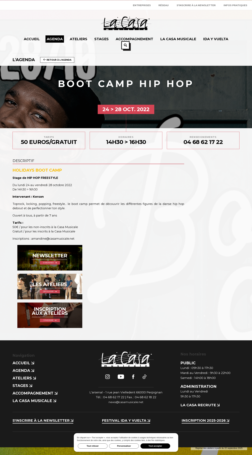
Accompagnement (35, 401)
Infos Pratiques (235, 5)
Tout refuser (93, 446)
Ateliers (24, 386)
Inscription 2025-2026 (205, 428)
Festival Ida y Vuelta (126, 428)
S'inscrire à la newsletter (196, 5)
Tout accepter (155, 446)
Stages (22, 393)
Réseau (163, 5)
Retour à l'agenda (59, 59)
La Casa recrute (201, 412)
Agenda (23, 378)
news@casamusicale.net (126, 410)
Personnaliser (124, 446)
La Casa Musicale (34, 408)
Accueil (23, 370)
